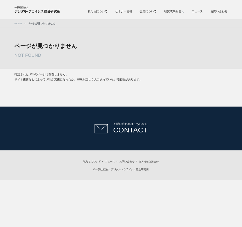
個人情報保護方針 (149, 161)
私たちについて (97, 11)
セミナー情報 (123, 11)
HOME (18, 23)
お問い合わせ (219, 11)
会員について (148, 11)
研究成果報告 (172, 11)
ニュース (197, 11)
